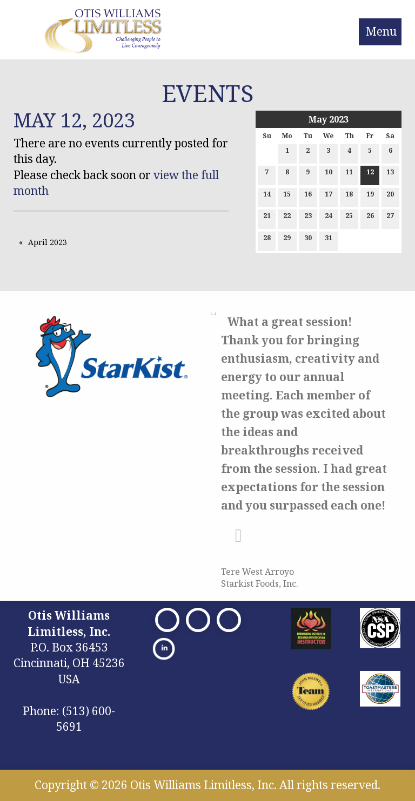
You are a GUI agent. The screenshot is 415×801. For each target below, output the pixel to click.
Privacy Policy (219, 660)
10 (328, 174)
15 (287, 196)
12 (370, 174)
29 (287, 240)
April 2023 (47, 242)
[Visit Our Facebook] (167, 619)
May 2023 (329, 119)
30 (308, 240)
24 (328, 218)
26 (370, 218)
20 (390, 196)
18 (349, 196)
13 (390, 174)
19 (370, 196)
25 (349, 218)
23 (308, 218)
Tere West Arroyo (257, 572)
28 (267, 240)
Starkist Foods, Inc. (259, 583)
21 (267, 218)
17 (328, 196)
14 (267, 196)
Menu (381, 31)
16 (308, 196)
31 (328, 240)
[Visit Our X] (198, 619)
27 (390, 218)
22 (287, 218)
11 (349, 174)
